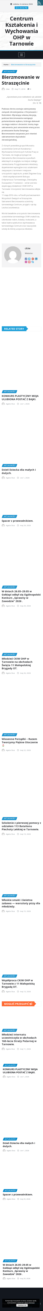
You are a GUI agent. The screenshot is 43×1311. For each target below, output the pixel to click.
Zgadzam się (22, 1305)
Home (6, 65)
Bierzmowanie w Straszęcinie (23, 65)
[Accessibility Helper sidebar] (40, 2)
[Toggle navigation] (21, 55)
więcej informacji (29, 1302)
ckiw (8, 112)
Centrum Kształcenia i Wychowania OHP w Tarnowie (21, 31)
